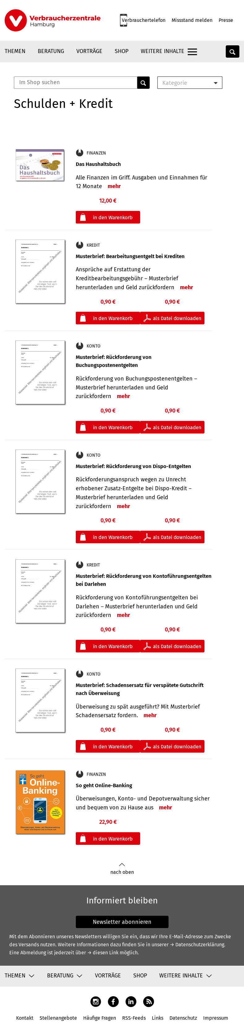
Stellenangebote (58, 1018)
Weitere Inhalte (162, 51)
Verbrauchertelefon (143, 20)
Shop (121, 51)
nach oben (122, 869)
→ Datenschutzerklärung (197, 945)
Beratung (51, 51)
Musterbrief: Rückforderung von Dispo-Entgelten (133, 466)
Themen (15, 51)
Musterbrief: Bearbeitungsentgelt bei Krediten (130, 256)
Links (157, 1018)
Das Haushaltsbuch (98, 164)
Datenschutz (183, 1018)
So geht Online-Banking (104, 785)
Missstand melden (192, 20)
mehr (114, 186)
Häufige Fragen (99, 1018)
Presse (226, 20)
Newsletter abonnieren (122, 922)
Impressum (215, 1018)
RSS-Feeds (134, 1018)
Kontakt (24, 1018)
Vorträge (89, 51)
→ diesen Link (102, 953)
